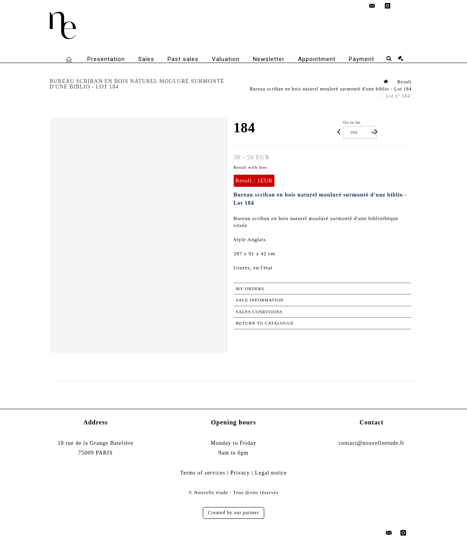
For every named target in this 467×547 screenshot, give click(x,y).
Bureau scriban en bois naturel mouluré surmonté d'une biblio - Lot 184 (330, 89)
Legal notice (271, 473)
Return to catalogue (265, 323)
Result (404, 82)
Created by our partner (233, 512)
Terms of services (202, 473)
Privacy (240, 473)
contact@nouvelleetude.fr (372, 443)
